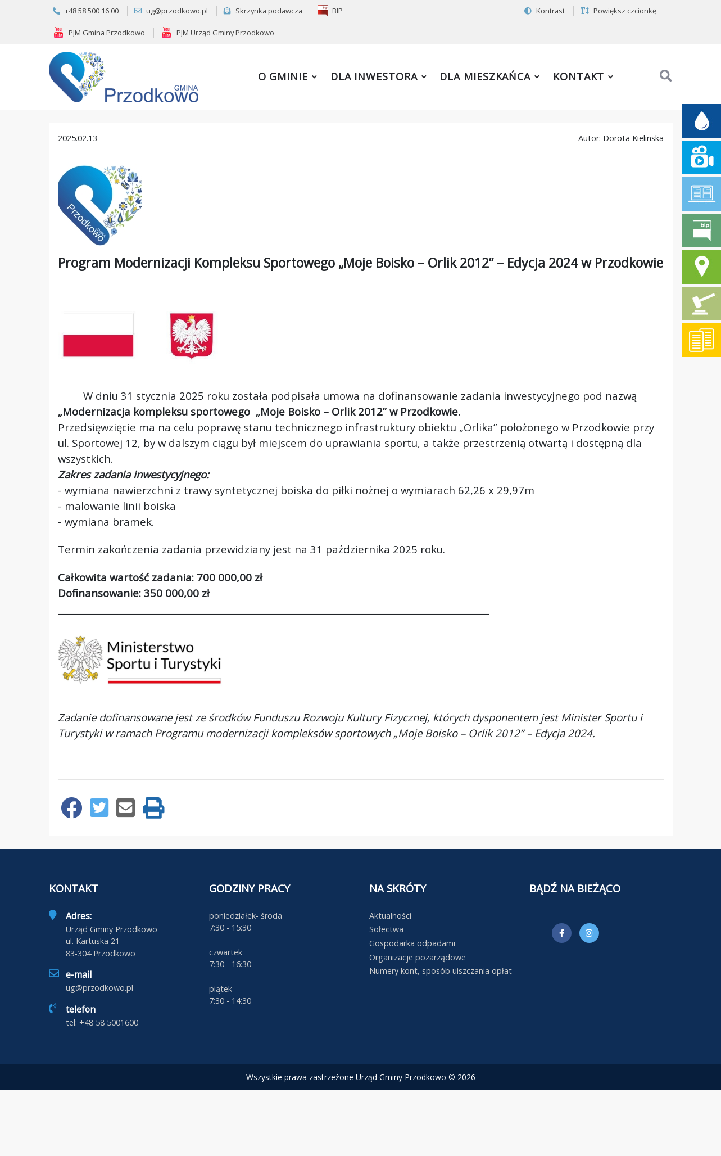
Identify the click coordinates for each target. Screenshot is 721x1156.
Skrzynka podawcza (263, 11)
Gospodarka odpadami (412, 943)
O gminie (283, 76)
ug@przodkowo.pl (171, 11)
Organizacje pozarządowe (417, 957)
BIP (330, 10)
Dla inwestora (374, 76)
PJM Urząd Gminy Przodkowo (217, 32)
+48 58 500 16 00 (86, 11)
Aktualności (390, 915)
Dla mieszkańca (484, 76)
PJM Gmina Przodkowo (99, 32)
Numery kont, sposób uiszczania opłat (440, 970)
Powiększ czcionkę (618, 11)
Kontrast (544, 11)
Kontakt (578, 76)
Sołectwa (386, 929)
